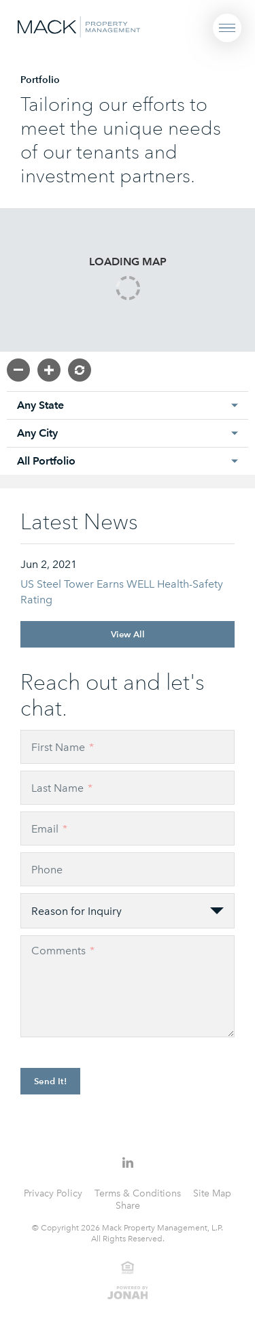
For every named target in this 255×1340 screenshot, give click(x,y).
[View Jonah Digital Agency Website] (127, 1291)
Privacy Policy (53, 1193)
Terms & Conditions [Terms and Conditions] (138, 1193)
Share (128, 1205)
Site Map (212, 1193)
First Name (62, 747)
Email (49, 828)
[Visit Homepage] (79, 25)
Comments (63, 950)
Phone (47, 869)
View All (127, 634)
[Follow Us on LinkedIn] (127, 1162)
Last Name (61, 788)
